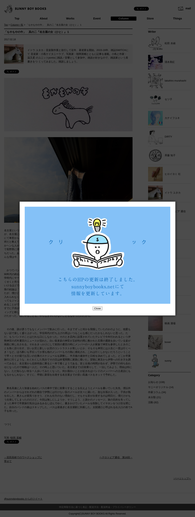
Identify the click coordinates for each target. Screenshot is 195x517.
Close (97, 308)
